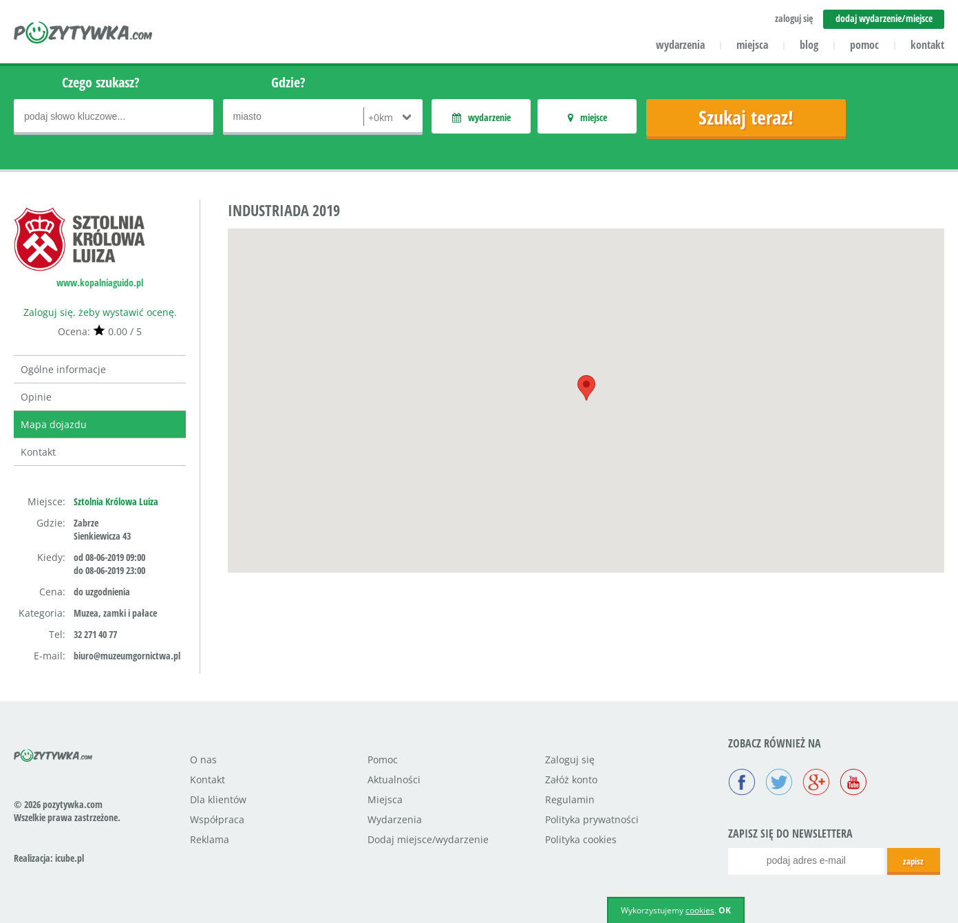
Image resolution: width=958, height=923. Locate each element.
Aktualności (394, 779)
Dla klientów (218, 799)
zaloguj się (794, 18)
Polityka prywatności (592, 819)
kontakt (927, 44)
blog (809, 44)
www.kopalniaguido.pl (99, 282)
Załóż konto (571, 779)
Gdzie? (288, 82)
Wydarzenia (395, 819)
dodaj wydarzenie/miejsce (884, 18)
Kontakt (38, 451)
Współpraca (217, 819)
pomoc (864, 44)
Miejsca (385, 799)
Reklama (209, 839)
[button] (586, 388)
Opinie (36, 396)
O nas (203, 759)
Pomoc (383, 759)
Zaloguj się (570, 759)
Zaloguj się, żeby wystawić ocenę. (100, 312)
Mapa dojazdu (54, 424)
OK (724, 910)
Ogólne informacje (63, 369)
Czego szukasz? (101, 82)
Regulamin (570, 799)
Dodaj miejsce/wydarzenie (428, 839)
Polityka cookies (581, 839)
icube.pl (69, 857)
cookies (699, 910)
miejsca (752, 44)
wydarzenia (680, 44)
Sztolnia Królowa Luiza (116, 501)
